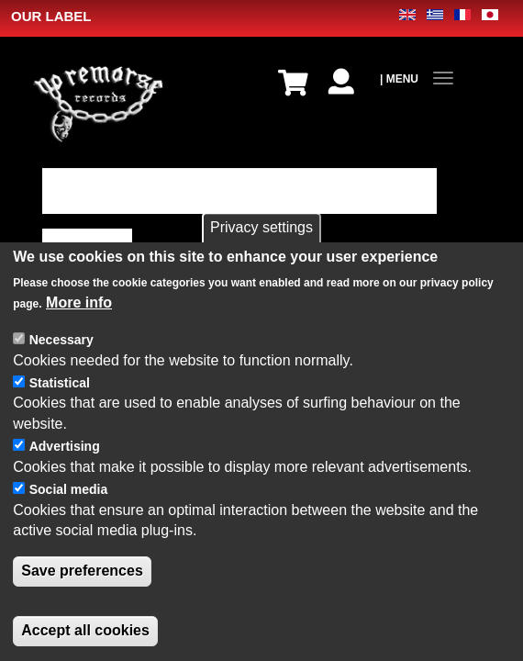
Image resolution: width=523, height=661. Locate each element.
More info (79, 307)
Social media (68, 494)
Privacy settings (261, 232)
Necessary (61, 344)
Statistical (59, 387)
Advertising (64, 450)
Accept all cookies (85, 635)
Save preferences (82, 575)
